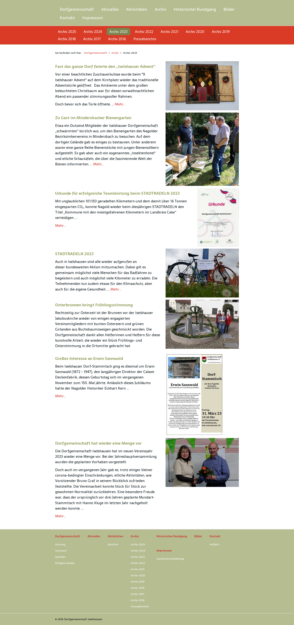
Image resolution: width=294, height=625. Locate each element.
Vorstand (60, 551)
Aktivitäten (136, 9)
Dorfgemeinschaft (77, 9)
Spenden (60, 557)
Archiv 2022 (144, 31)
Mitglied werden (65, 563)
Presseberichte (145, 39)
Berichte (113, 544)
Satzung (60, 544)
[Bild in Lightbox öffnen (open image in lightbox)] (202, 85)
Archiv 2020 (195, 31)
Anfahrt (214, 544)
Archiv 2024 (93, 31)
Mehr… (120, 104)
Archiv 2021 (169, 31)
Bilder (229, 9)
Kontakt (67, 17)
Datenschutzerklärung (170, 559)
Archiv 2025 (67, 31)
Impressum (92, 17)
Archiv (160, 9)
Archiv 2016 (117, 39)
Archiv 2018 (67, 39)
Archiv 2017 (92, 39)
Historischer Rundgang (195, 9)
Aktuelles (110, 9)
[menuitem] (77, 9)
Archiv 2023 (119, 31)
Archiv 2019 (221, 31)
